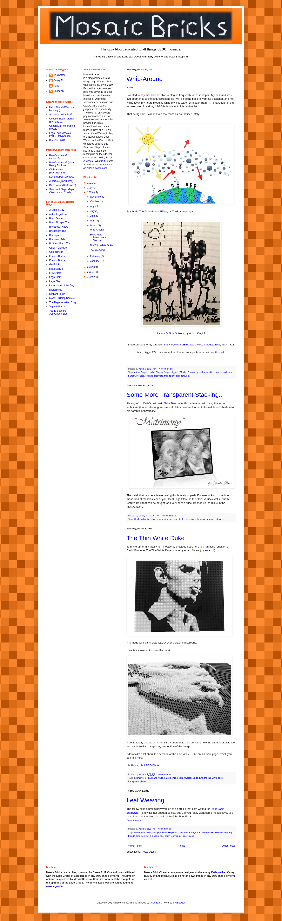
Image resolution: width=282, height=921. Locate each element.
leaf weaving (221, 832)
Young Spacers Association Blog (58, 312)
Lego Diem (55, 277)
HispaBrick (173, 832)
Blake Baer (170, 403)
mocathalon (179, 519)
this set (219, 352)
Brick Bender (56, 218)
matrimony (167, 519)
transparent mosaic (196, 519)
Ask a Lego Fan (58, 214)
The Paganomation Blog (62, 302)
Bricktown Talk (57, 239)
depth (180, 778)
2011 (90, 271)
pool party (165, 836)
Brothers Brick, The (59, 243)
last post (157, 403)
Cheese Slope (163, 372)
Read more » (134, 820)
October (95, 201)
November (96, 196)
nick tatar (227, 372)
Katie (56, 85)
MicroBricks (55, 289)
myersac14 (207, 550)
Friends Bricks (57, 256)
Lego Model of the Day (61, 285)
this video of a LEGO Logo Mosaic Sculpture (191, 344)
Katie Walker (208, 832)
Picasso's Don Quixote (170, 333)
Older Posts (228, 845)
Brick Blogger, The (59, 222)
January (95, 261)
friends (163, 832)
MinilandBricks (57, 294)
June (93, 215)
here (139, 757)
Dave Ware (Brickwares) (62, 185)
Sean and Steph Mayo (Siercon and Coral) (61, 191)
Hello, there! (105, 157)
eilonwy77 (146, 832)
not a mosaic (152, 836)
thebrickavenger (172, 375)
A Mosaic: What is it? (60, 114)
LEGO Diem (151, 765)
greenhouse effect (205, 372)
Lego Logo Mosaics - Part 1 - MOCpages (60, 134)
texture (199, 778)
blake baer (156, 519)
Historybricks (56, 268)
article (137, 832)
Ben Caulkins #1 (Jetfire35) (58, 157)
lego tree (140, 836)
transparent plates (215, 519)
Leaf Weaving (145, 800)
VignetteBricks (57, 306)
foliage (156, 832)
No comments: (166, 368)
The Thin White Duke (155, 538)
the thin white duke (213, 778)
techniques (176, 836)
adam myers (140, 778)
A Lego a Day (56, 209)
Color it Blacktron (58, 247)
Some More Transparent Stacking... (175, 394)
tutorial (191, 836)
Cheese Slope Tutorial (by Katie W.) (61, 120)
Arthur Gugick (141, 372)
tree (185, 836)
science (149, 375)
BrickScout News (58, 226)
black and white (141, 519)
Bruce (134, 765)
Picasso (140, 375)
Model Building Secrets (62, 298)
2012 (90, 267)
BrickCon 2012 (57, 140)
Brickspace (55, 235)
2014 (90, 187)
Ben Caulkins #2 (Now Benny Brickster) (61, 164)
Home (182, 845)
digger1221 (176, 372)
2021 (90, 182)
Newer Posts (135, 845)
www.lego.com (54, 886)
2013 (90, 192)
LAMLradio (55, 273)
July (92, 211)
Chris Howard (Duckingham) (57, 171)
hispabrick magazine (190, 832)
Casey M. (58, 80)
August (94, 206)
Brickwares (59, 75)
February (95, 256)
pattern (131, 375)
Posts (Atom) (149, 851)
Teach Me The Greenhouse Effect (147, 211)
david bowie (170, 778)
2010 (90, 276)
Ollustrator (155, 902)
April (93, 220)
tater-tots (158, 375)
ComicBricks (56, 251)
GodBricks (55, 264)
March (94, 225)
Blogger (180, 902)
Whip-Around (145, 78)
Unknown (58, 91)
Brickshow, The (57, 230)
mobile (219, 372)
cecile (152, 372)
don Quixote (189, 372)
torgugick (185, 375)
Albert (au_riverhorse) (61, 181)
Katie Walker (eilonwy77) (62, 176)
